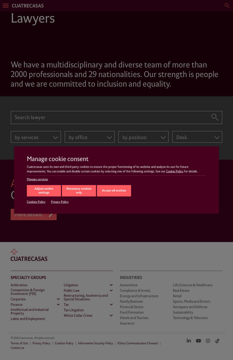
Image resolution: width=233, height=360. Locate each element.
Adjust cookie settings (44, 191)
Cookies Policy (36, 202)
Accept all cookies (114, 190)
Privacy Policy (60, 202)
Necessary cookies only (78, 191)
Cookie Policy (174, 171)
